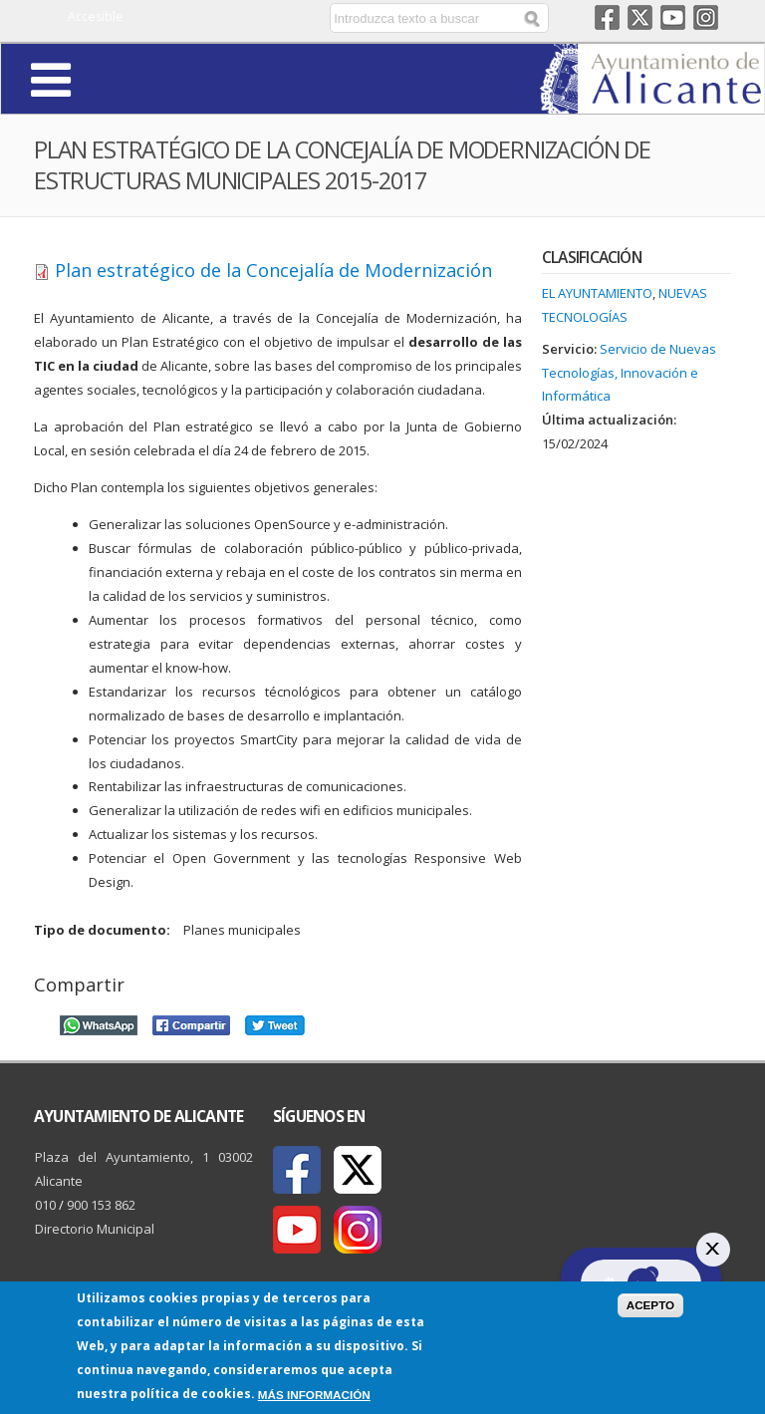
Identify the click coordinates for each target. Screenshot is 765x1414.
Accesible (96, 16)
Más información (314, 1395)
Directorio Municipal (94, 1229)
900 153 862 (101, 1205)
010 (45, 1205)
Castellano (232, 18)
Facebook (607, 17)
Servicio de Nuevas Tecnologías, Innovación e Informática (629, 373)
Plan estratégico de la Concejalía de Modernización (273, 270)
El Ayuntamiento (597, 293)
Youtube (672, 17)
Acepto (651, 1305)
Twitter (640, 17)
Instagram (705, 17)
